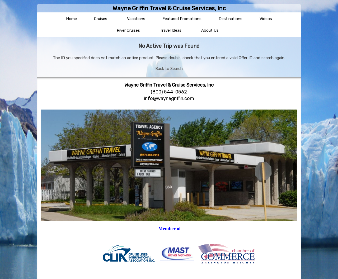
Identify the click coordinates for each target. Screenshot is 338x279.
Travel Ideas (170, 30)
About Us (210, 30)
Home (71, 18)
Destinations (230, 18)
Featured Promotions (181, 18)
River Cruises (128, 30)
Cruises (100, 18)
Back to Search (169, 68)
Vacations (136, 18)
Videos (266, 18)
